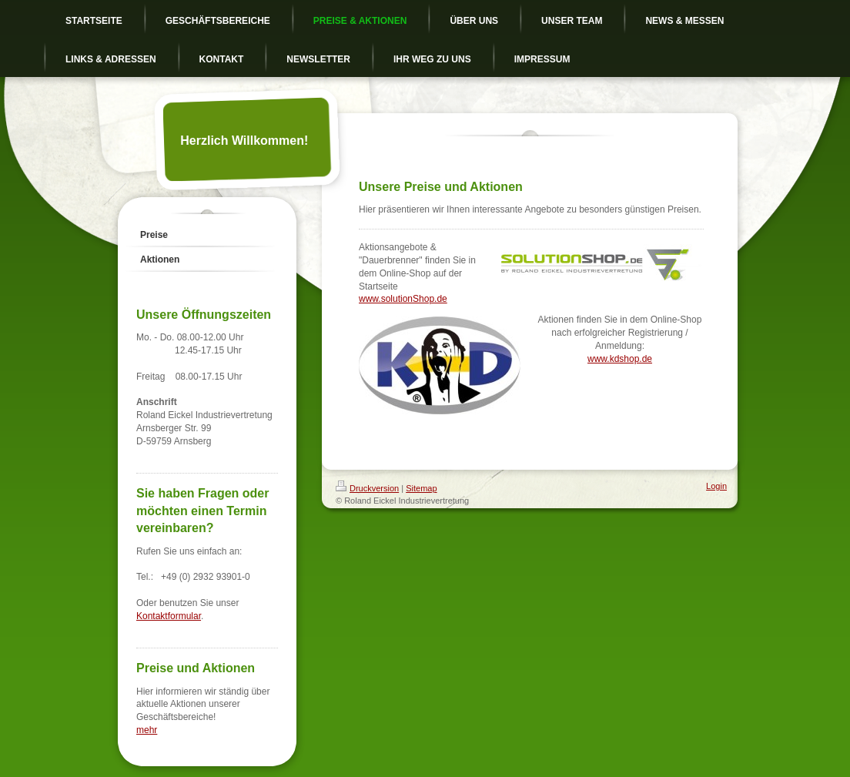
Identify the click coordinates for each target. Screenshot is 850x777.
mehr (146, 730)
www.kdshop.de (619, 358)
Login (716, 486)
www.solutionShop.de (403, 298)
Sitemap (421, 488)
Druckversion (367, 488)
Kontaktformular (168, 616)
